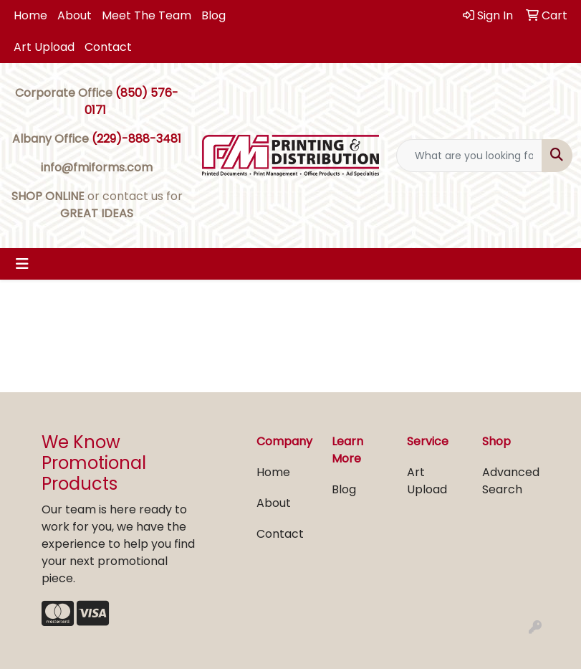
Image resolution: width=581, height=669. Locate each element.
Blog (213, 15)
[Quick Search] (469, 155)
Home (30, 15)
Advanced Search (510, 481)
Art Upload (44, 47)
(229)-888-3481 (136, 139)
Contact (108, 47)
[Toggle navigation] (22, 264)
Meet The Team (146, 15)
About (74, 15)
